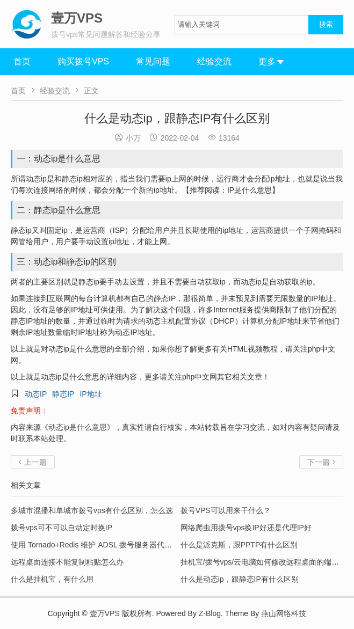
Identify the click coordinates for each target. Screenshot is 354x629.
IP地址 (91, 394)
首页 (22, 61)
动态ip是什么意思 (77, 427)
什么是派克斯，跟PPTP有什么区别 (239, 544)
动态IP (36, 394)
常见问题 (153, 61)
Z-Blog (210, 613)
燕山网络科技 (283, 613)
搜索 (326, 24)
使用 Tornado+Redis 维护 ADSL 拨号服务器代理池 (95, 544)
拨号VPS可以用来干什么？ (225, 510)
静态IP (63, 394)
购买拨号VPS (83, 61)
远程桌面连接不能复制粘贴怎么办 (67, 562)
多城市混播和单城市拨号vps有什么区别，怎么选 (92, 510)
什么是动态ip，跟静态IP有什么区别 (239, 579)
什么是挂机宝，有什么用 (52, 579)
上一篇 (33, 462)
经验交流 (214, 61)
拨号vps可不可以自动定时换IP (61, 527)
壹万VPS (105, 613)
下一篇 (321, 462)
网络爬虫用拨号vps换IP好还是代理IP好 (246, 527)
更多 (271, 61)
